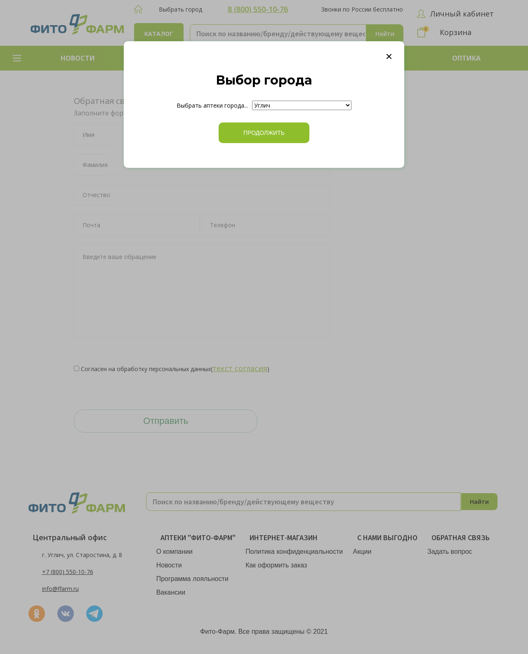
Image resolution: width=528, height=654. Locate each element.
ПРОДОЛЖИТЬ (264, 132)
